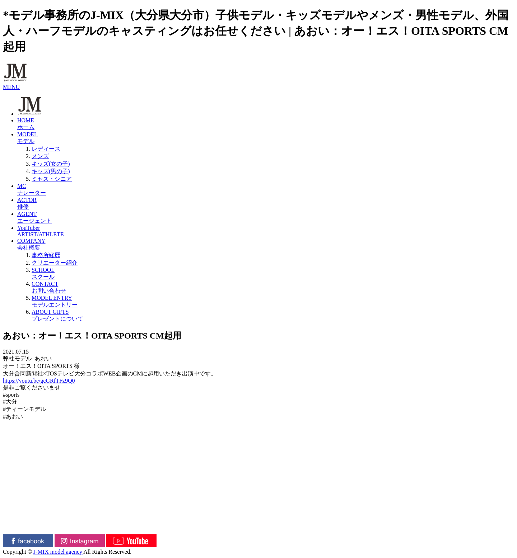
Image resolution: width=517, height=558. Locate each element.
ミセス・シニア (52, 179)
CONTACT (273, 288)
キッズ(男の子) (51, 171)
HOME (265, 124)
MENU (11, 87)
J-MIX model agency (58, 552)
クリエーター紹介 (55, 263)
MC (265, 190)
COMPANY (265, 245)
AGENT (265, 218)
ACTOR (265, 204)
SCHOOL (273, 274)
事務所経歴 (46, 255)
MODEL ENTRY (273, 302)
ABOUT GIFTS (273, 316)
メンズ (40, 156)
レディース (46, 149)
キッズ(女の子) (51, 164)
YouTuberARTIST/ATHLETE (40, 231)
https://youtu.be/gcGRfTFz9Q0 (39, 381)
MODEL (265, 138)
